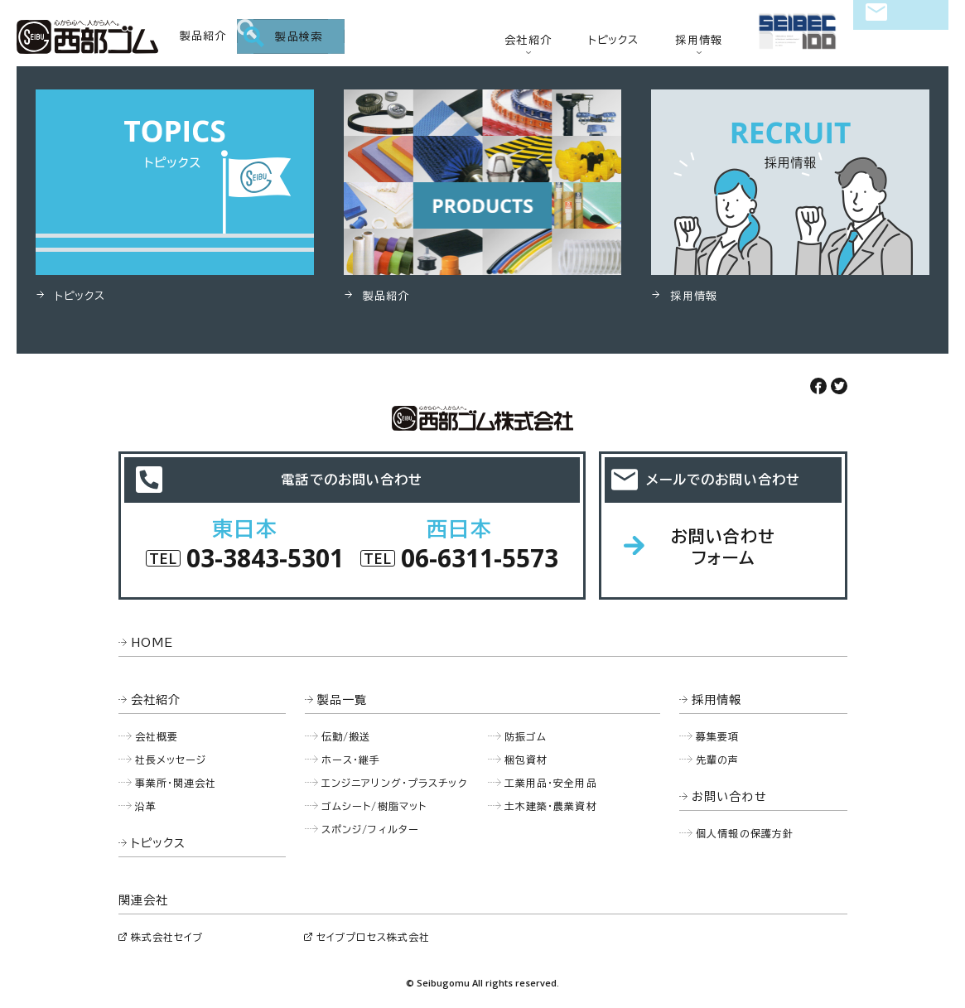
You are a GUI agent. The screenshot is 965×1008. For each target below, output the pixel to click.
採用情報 (698, 40)
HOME (152, 643)
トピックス (613, 40)
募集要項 (718, 736)
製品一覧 (342, 700)
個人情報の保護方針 (745, 833)
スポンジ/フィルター (370, 829)
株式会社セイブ (167, 937)
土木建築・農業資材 (550, 806)
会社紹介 (528, 40)
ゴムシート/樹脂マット (374, 806)
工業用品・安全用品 (550, 783)
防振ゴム (526, 736)
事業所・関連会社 (176, 783)
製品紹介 (203, 36)
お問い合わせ (901, 37)
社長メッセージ (171, 759)
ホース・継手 (351, 759)
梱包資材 (526, 759)
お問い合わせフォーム (723, 547)
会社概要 (157, 736)
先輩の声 (718, 759)
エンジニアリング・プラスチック (394, 783)
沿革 (146, 806)
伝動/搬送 (346, 736)
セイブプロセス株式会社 (373, 937)
